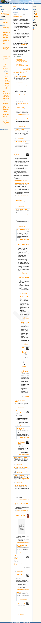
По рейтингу (32, 3)
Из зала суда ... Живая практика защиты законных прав (6, 57)
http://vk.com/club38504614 (24, 39)
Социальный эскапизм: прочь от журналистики (6, 122)
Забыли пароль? (3, 15)
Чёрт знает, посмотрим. (21, 566)
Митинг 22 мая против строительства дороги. (6, 68)
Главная (14, 6)
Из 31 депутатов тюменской (20, 199)
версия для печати (16, 71)
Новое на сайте (5, 21)
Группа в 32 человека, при (21, 503)
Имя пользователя (3, 9)
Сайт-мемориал (10, 3)
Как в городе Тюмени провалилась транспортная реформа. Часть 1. (6, 59)
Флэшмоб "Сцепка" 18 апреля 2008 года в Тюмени (6, 116)
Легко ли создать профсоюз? (5, 64)
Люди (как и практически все (24, 371)
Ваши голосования (5, 22)
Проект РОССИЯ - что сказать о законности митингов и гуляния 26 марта (6, 103)
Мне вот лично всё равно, (22, 218)
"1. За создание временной (18, 153)
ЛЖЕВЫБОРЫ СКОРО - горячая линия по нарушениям (6, 66)
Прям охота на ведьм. (21, 209)
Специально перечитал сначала (24, 276)
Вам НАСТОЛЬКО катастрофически (19, 130)
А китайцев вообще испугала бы (22, 546)
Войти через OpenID (4, 13)
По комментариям (25, 3)
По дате (20, 3)
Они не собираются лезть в (22, 98)
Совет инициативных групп (37, 12)
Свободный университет (36, 15)
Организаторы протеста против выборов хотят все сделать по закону (6, 93)
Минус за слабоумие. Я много (21, 442)
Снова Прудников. (5, 111)
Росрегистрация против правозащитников (6, 110)
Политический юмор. (5, 95)
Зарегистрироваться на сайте (5, 14)
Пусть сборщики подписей (20, 76)
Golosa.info (9, 0)
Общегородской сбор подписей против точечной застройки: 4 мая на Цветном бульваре (6, 71)
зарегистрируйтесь (25, 71)
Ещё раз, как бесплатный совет (19, 576)
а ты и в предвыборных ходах (23, 243)
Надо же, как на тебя (22, 592)
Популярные (16, 3)
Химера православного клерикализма (6, 118)
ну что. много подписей (21, 485)
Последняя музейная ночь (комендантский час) (6, 96)
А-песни (36, 13)
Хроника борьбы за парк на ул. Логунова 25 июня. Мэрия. (6, 121)
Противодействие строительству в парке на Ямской (6, 106)
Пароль (2, 11)
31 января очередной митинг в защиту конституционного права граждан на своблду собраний (6, 40)
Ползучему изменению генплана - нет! (7, 77)
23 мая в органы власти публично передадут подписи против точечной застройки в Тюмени (7, 88)
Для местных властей (21, 107)
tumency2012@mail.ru (24, 44)
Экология (14, 15)
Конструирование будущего (17, 16)
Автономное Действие (36, 16)
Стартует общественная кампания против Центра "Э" (6, 28)
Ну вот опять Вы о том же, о (25, 321)
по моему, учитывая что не (22, 183)
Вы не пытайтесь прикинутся (24, 297)
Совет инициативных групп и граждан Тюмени (6, 113)
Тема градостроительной (20, 457)
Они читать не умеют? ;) (19, 411)
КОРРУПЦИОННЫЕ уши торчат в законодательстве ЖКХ (6, 31)
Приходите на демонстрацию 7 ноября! (6, 100)
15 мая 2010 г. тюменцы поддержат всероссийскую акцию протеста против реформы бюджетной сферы (6, 36)
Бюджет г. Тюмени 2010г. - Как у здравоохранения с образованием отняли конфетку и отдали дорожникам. (6, 48)
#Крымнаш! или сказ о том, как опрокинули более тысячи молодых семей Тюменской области (6, 33)
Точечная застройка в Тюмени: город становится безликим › (26, 68)
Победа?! (16, 555)
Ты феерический (21, 603)
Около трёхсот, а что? (21, 494)
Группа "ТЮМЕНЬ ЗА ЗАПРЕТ (21, 475)
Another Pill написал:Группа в (20, 515)
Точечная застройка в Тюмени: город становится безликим (7, 74)
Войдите (21, 71)
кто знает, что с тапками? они (21, 467)
